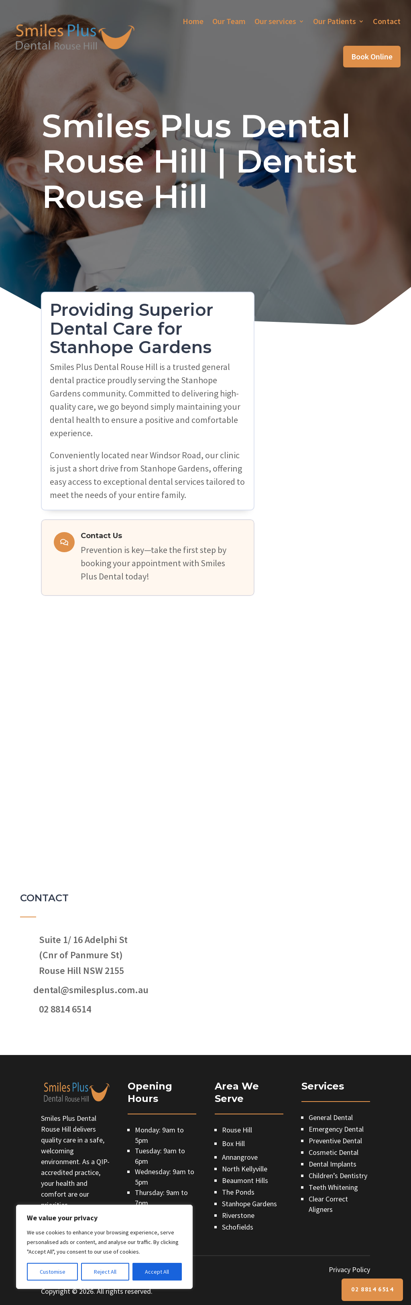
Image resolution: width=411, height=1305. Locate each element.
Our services (275, 21)
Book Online (372, 56)
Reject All (105, 1271)
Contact (387, 21)
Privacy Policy (349, 1269)
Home (193, 21)
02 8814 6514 (372, 1289)
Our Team (229, 21)
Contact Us (101, 535)
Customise (52, 1271)
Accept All (157, 1271)
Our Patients (334, 21)
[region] (104, 1247)
